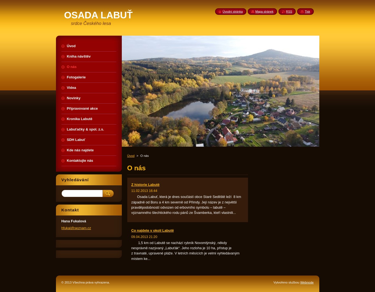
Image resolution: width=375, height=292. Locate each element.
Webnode (307, 282)
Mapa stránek (264, 11)
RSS (289, 11)
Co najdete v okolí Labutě (152, 230)
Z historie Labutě (145, 185)
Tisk (307, 11)
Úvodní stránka (233, 11)
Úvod (131, 155)
